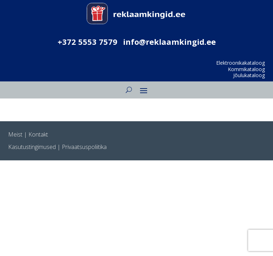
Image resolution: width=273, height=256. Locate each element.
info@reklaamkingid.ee (169, 41)
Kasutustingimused (32, 147)
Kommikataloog (246, 69)
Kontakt (38, 134)
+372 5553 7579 (87, 41)
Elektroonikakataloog (240, 62)
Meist (15, 134)
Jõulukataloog (249, 75)
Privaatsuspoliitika (84, 147)
